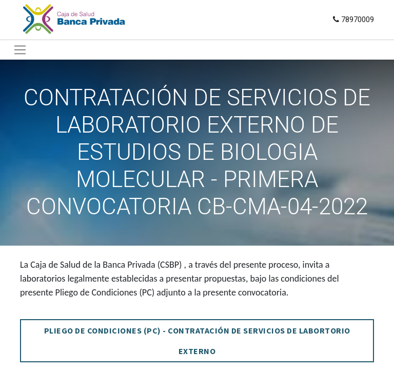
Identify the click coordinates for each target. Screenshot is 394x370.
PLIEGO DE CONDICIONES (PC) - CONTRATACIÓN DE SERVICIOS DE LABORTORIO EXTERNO (197, 340)
